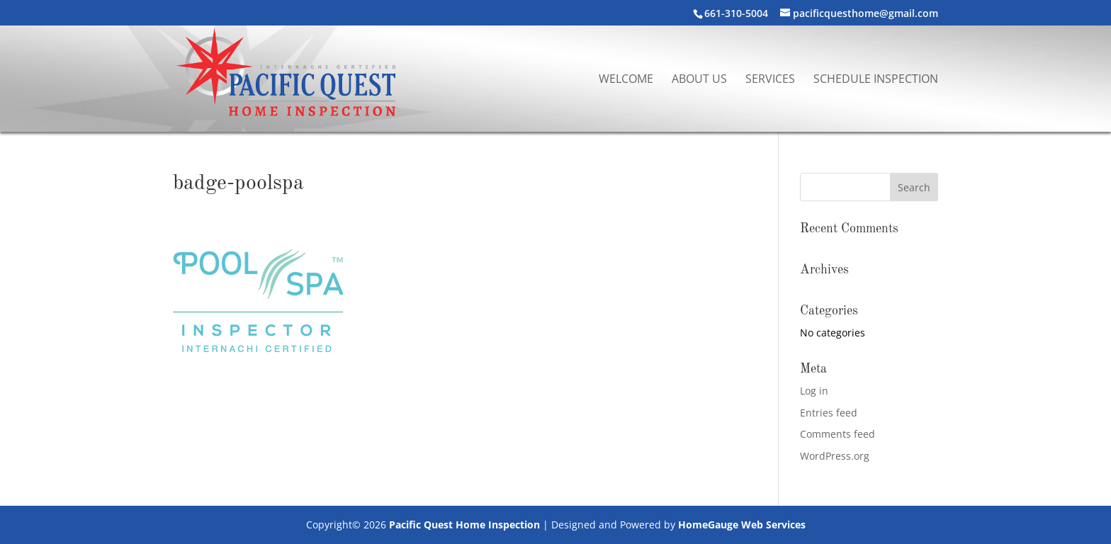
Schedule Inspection (875, 80)
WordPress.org (834, 456)
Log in (814, 390)
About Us (699, 80)
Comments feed (837, 434)
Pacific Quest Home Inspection (464, 524)
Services (770, 80)
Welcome (626, 80)
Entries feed (828, 412)
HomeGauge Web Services (742, 524)
